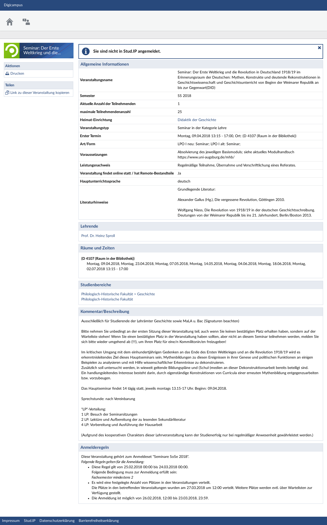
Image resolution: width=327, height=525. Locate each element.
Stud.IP (29, 521)
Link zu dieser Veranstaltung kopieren (39, 93)
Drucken (17, 73)
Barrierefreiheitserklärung (99, 521)
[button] (319, 48)
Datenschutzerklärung (57, 521)
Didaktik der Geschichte (197, 120)
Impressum (11, 521)
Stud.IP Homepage (307, 17)
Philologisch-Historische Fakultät (107, 299)
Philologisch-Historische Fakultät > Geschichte (118, 294)
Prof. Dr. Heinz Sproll (98, 236)
